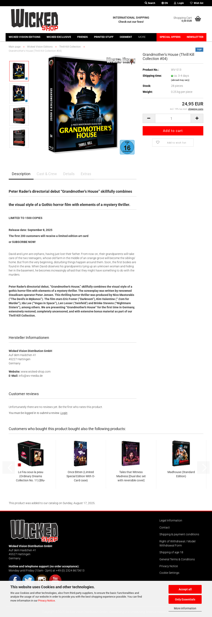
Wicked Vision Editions (24, 36)
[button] (164, 3)
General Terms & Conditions (177, 559)
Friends (82, 36)
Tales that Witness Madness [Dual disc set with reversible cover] (131, 476)
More (142, 36)
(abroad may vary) (180, 80)
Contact (164, 527)
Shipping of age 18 (171, 552)
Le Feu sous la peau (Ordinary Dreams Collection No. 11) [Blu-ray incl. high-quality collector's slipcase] (30, 476)
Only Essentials (185, 599)
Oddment (126, 36)
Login (63, 413)
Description (21, 174)
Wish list (196, 3)
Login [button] (179, 3)
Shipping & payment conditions (179, 534)
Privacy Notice (46, 600)
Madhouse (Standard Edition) (181, 474)
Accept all (185, 589)
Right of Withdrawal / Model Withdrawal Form (177, 543)
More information (185, 608)
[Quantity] (173, 118)
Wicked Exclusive (59, 36)
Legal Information (170, 520)
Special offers (170, 36)
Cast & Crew (47, 174)
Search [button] (150, 3)
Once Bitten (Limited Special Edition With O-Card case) (80, 476)
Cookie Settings (169, 572)
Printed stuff (103, 36)
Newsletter (195, 36)
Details (69, 174)
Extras (86, 174)
